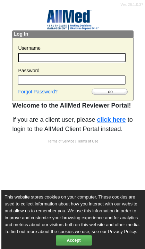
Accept (73, 240)
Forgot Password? (38, 91)
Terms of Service (61, 141)
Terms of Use (88, 141)
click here (111, 119)
